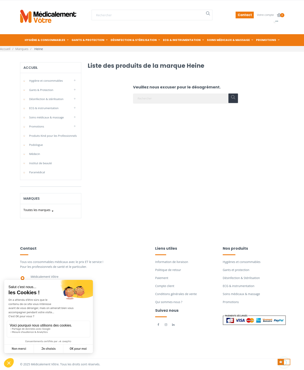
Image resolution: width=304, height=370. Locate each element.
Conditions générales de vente (176, 294)
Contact (245, 15)
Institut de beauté (40, 163)
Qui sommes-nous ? (168, 302)
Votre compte (265, 15)
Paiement (161, 278)
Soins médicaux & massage (46, 117)
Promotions (36, 126)
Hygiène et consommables (46, 81)
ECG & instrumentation (43, 108)
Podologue (36, 145)
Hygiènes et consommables (242, 262)
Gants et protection (236, 270)
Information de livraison (171, 262)
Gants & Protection (41, 90)
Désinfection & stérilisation (46, 99)
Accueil (30, 67)
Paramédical (37, 172)
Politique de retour (168, 270)
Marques (31, 198)
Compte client (164, 286)
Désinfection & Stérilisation (241, 278)
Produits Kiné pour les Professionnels (53, 136)
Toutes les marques (39, 211)
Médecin (34, 154)
